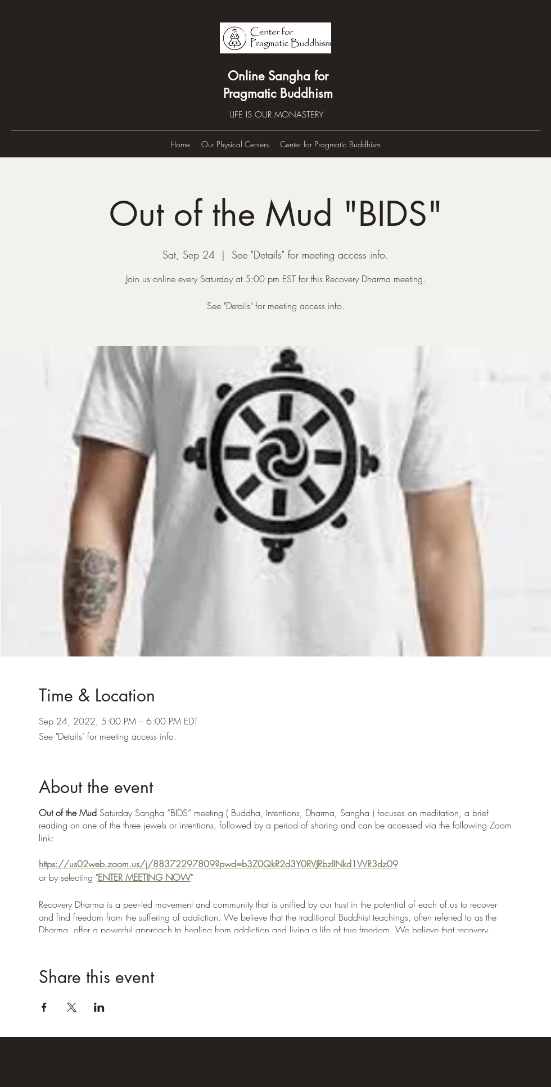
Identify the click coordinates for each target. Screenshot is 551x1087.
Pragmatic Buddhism (278, 93)
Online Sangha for (278, 76)
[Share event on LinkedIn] (99, 1007)
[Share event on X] (71, 1007)
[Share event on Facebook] (44, 1007)
